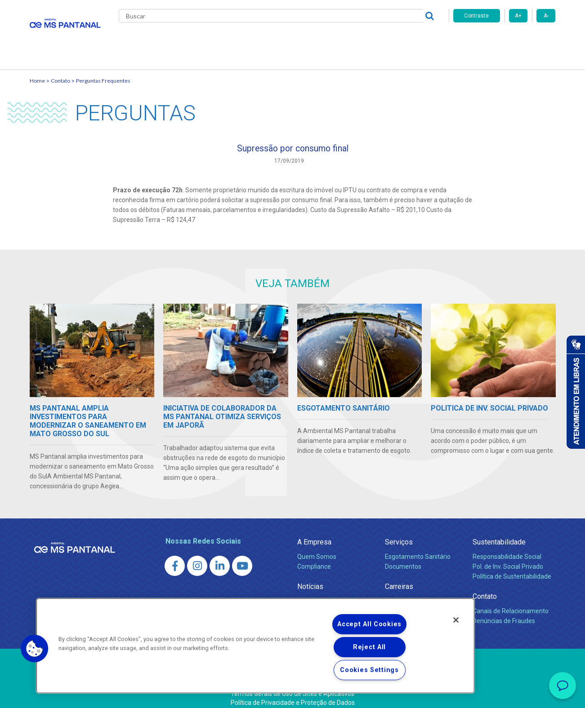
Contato (422, 40)
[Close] (456, 620)
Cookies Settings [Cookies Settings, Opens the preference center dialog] (369, 670)
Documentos (403, 558)
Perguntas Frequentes (103, 69)
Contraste (476, 16)
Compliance (314, 558)
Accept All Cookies (369, 624)
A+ (518, 16)
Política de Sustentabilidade (512, 568)
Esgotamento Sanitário (418, 548)
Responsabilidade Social (507, 548)
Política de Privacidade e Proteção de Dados (293, 694)
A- (546, 16)
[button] (34, 648)
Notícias (288, 40)
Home (37, 69)
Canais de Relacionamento (511, 602)
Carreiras (328, 40)
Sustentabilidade (499, 534)
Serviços (399, 534)
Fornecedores (376, 40)
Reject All (369, 647)
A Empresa (314, 534)
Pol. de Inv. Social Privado (508, 558)
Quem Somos (316, 548)
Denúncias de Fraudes (504, 612)
